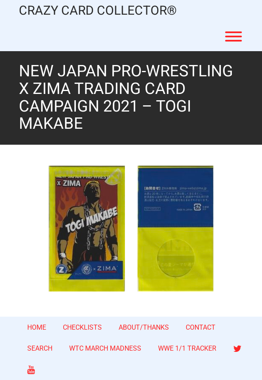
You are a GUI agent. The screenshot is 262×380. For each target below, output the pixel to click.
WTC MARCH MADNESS (105, 348)
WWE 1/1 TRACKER (187, 348)
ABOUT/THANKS (144, 327)
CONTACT (200, 327)
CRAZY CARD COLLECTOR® (98, 11)
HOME (36, 327)
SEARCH (39, 348)
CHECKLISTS (82, 327)
